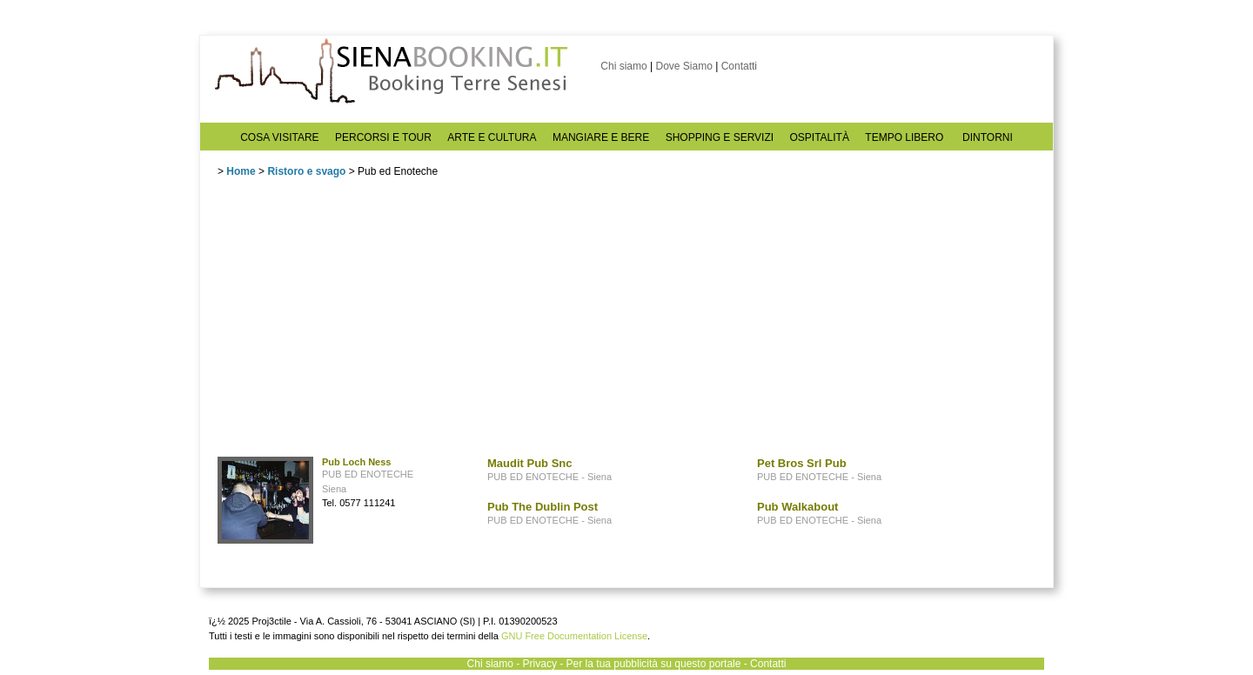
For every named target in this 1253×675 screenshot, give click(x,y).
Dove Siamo (683, 66)
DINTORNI (987, 137)
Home (240, 171)
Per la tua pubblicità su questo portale (653, 664)
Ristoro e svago (306, 171)
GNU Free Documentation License (574, 636)
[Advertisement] (348, 321)
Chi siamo (623, 66)
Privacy (540, 664)
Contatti (739, 66)
